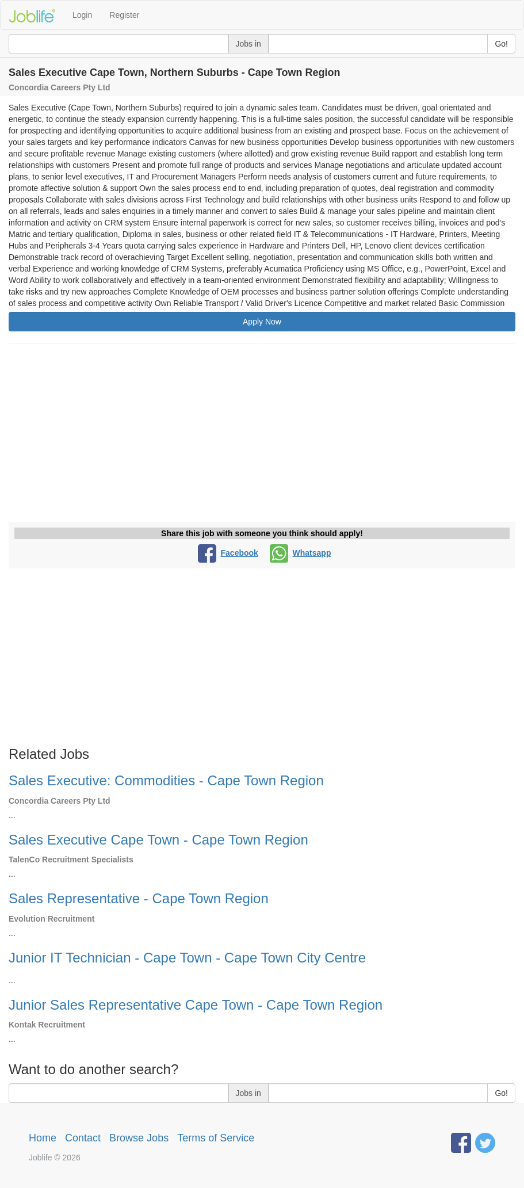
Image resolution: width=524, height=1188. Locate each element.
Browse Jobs (139, 1138)
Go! (501, 43)
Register (124, 15)
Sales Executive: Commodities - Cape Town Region (166, 780)
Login (82, 15)
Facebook (228, 552)
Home (42, 1138)
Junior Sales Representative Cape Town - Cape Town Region (196, 1005)
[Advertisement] (262, 435)
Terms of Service (215, 1138)
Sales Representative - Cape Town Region (139, 898)
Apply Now (262, 321)
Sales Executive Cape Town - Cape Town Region (158, 839)
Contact (83, 1138)
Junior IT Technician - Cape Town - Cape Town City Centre (187, 957)
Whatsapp (300, 552)
